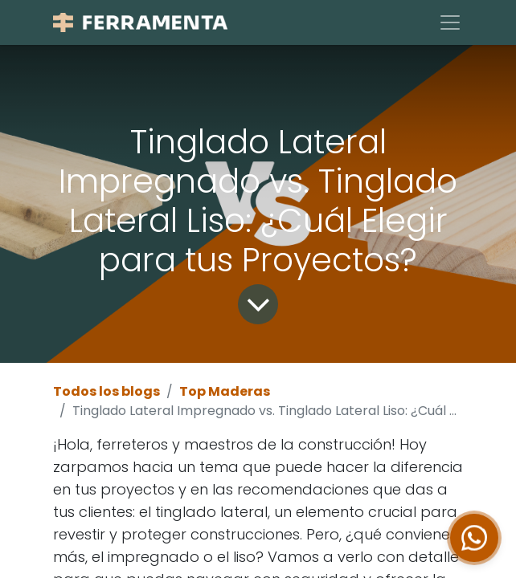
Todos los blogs (106, 391)
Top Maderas (224, 391)
